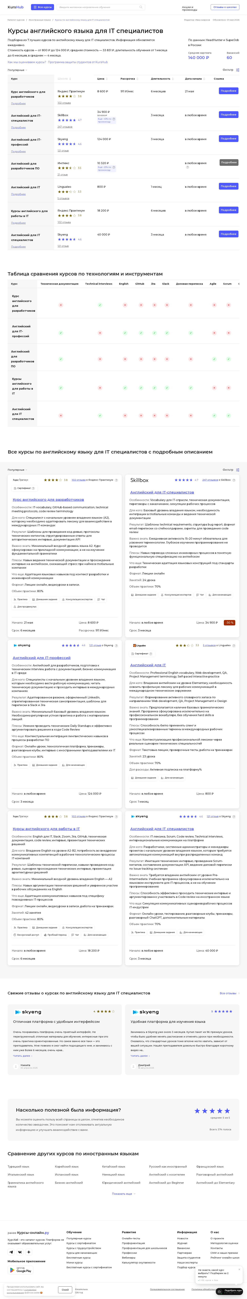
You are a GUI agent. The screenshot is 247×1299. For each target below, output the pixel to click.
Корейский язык (67, 1166)
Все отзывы (228, 993)
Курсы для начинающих (81, 1252)
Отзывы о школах (225, 7)
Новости (182, 1238)
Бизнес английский (69, 1182)
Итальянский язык (21, 1174)
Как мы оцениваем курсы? (27, 62)
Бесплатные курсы (78, 1257)
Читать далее (21, 1055)
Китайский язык (113, 1166)
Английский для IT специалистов (23, 414)
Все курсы (45, 7)
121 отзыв (63, 150)
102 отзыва (64, 102)
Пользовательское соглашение (167, 1289)
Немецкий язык (113, 1174)
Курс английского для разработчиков (23, 303)
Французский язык (210, 1166)
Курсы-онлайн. (33, 1233)
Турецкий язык (18, 1166)
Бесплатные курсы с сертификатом (89, 1267)
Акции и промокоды (189, 7)
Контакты (217, 1248)
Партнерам (184, 1252)
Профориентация (133, 1243)
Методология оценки (224, 1243)
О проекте (217, 1238)
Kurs (16, 7)
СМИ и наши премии (224, 1252)
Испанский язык (66, 1174)
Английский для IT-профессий (21, 331)
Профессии (129, 1252)
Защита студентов (188, 1257)
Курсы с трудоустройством (83, 1248)
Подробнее (18, 103)
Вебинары (128, 1257)
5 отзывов (63, 198)
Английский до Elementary (215, 1182)
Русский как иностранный (168, 1166)
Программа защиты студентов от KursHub (78, 62)
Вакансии (183, 1248)
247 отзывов (65, 126)
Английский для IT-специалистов (162, 492)
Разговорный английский (214, 1174)
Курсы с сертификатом (81, 1243)
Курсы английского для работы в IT (22, 386)
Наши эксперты (187, 1262)
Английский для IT (148, 665)
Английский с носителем (167, 1174)
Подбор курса (186, 1267)
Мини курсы (74, 1262)
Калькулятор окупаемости (138, 1262)
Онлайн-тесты (131, 1238)
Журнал (182, 1243)
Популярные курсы (78, 1238)
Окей (65, 1282)
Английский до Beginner (166, 1182)
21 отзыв (63, 174)
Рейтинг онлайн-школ (225, 1257)
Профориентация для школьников (144, 1248)
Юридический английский (121, 1182)
